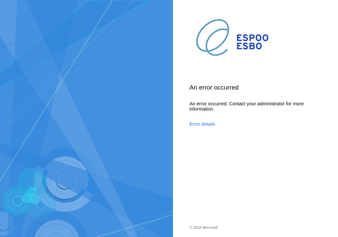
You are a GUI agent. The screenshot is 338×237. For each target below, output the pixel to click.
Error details (202, 124)
